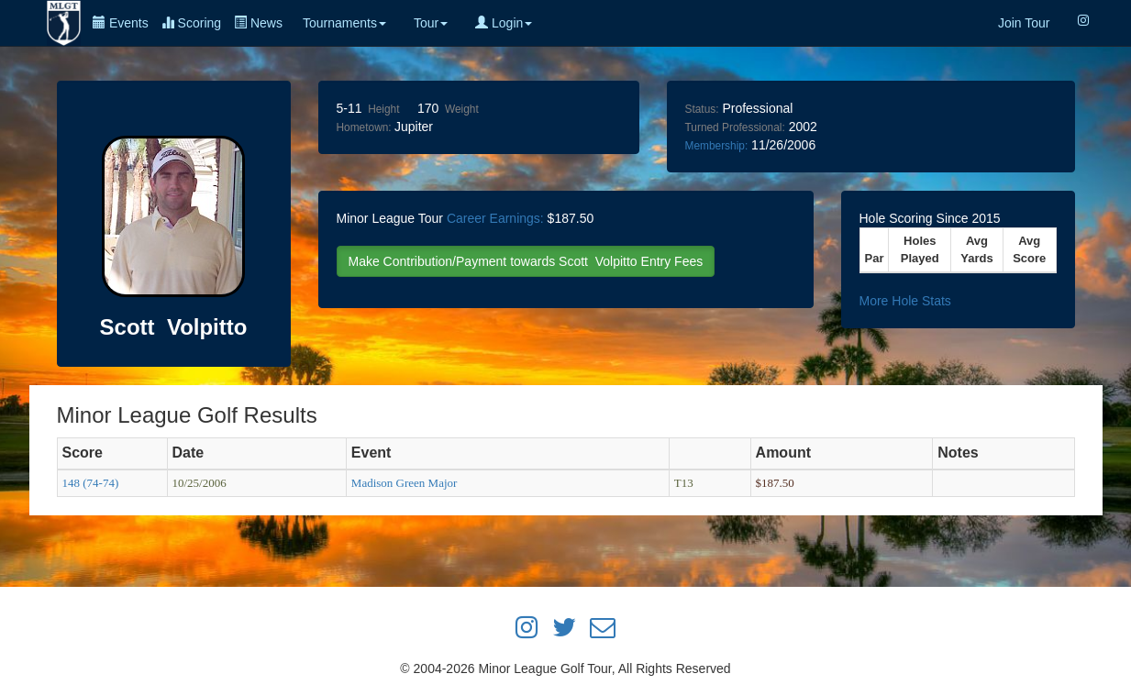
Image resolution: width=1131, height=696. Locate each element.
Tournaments (344, 23)
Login (503, 23)
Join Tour (1024, 23)
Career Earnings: (495, 218)
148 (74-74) (90, 483)
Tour (431, 23)
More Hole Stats (905, 300)
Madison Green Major (404, 483)
